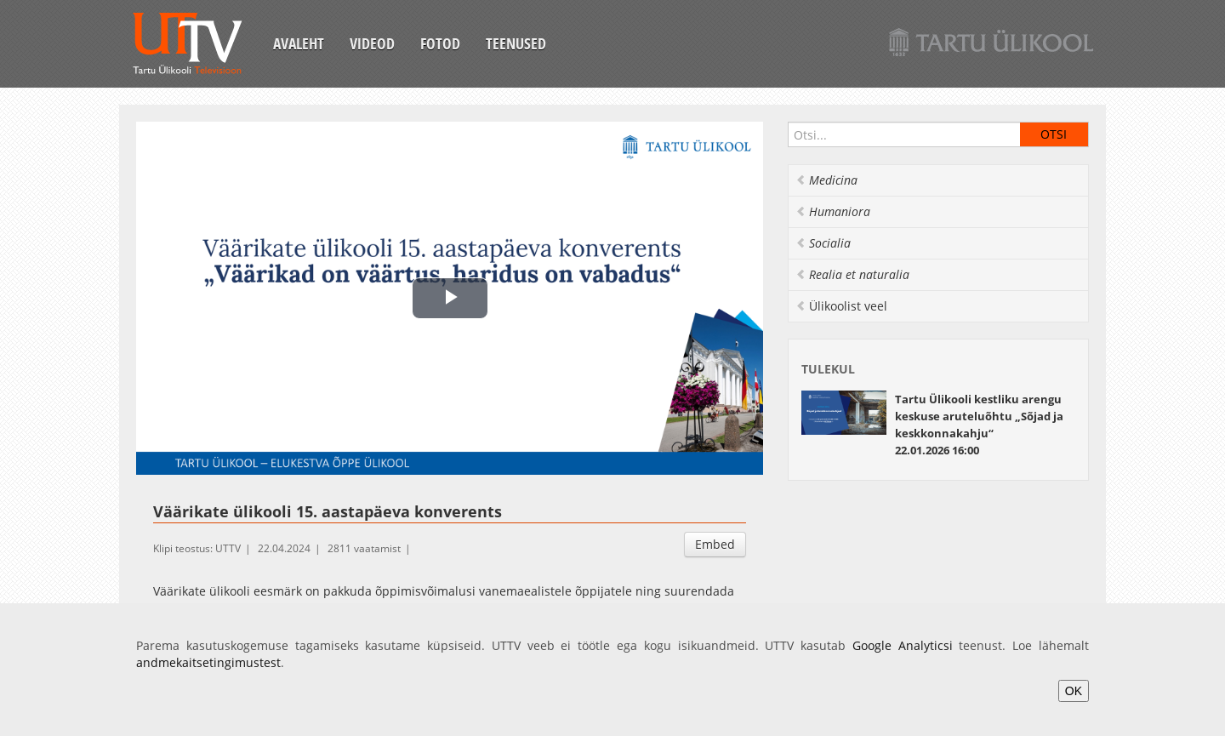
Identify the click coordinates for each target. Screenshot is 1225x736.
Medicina (826, 180)
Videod (372, 43)
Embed (715, 544)
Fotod (440, 43)
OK (1073, 691)
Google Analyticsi (902, 645)
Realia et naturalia (852, 274)
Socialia (823, 243)
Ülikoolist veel (841, 306)
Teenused (516, 43)
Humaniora (832, 211)
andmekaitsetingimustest (208, 662)
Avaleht (298, 43)
